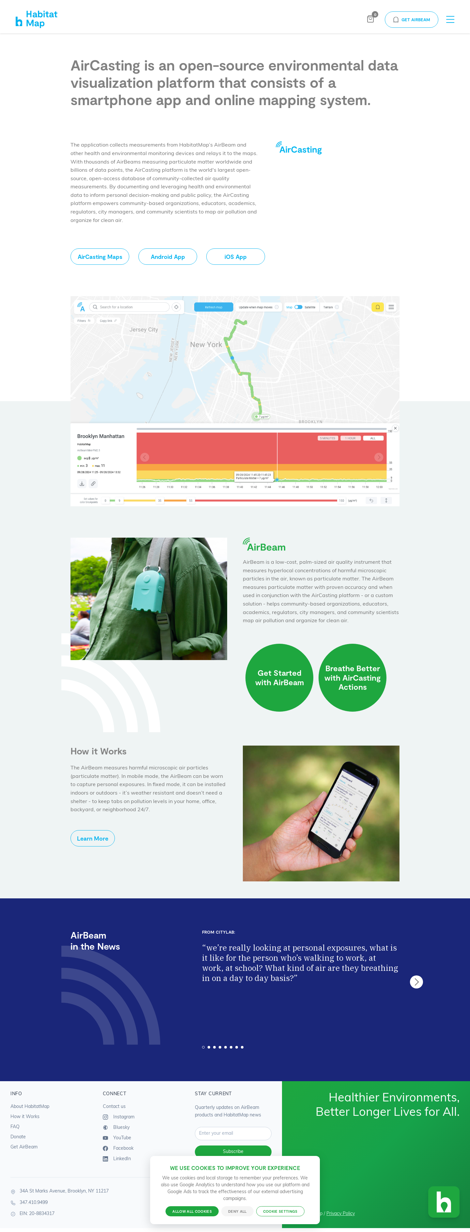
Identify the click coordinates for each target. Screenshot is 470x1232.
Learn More (92, 838)
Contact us (114, 1106)
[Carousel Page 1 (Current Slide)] (203, 1047)
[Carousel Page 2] (209, 1047)
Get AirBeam (411, 20)
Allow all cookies (192, 1211)
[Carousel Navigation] (416, 981)
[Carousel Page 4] (220, 1047)
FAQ (15, 1127)
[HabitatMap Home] (43, 19)
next (416, 982)
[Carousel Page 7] (236, 1047)
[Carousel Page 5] (225, 1047)
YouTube (117, 1138)
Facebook (118, 1148)
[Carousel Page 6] (231, 1047)
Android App (168, 256)
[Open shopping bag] (370, 19)
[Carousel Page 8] (242, 1047)
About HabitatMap (29, 1106)
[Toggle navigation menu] (450, 19)
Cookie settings (280, 1211)
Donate (18, 1137)
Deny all (237, 1211)
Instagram (118, 1117)
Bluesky (116, 1127)
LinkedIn (117, 1158)
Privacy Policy (340, 1213)
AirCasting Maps (100, 256)
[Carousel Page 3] (214, 1047)
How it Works (24, 1116)
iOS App (236, 256)
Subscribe (233, 1151)
